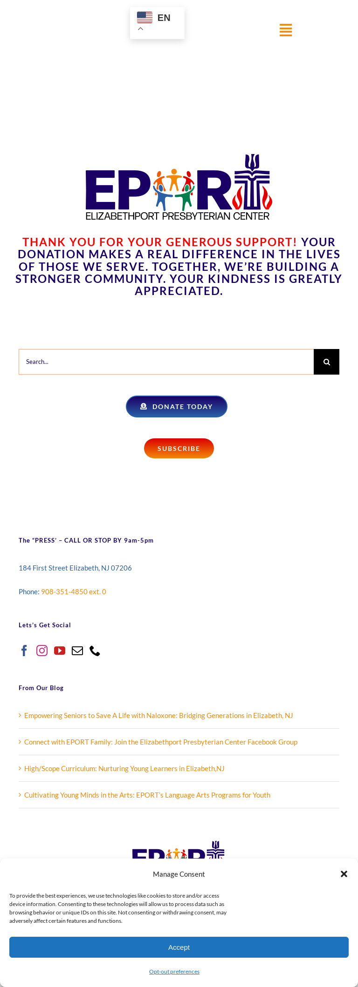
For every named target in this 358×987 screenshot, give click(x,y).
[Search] (326, 362)
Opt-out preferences (174, 971)
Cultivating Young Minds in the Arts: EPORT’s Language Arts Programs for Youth (147, 795)
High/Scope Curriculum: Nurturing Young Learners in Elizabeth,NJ (124, 768)
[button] (344, 874)
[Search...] (166, 362)
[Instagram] (42, 650)
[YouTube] (59, 650)
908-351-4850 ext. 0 (73, 591)
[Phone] (95, 650)
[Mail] (77, 650)
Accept (179, 947)
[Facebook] (24, 650)
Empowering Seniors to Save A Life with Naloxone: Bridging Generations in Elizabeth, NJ (158, 715)
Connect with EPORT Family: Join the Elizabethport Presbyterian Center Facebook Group (160, 742)
